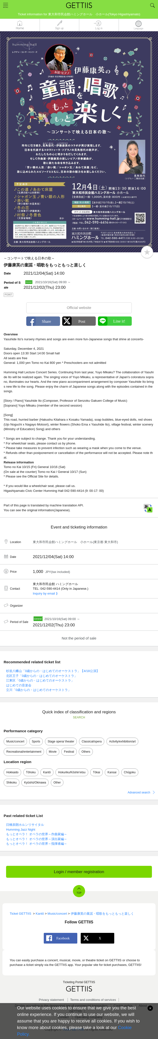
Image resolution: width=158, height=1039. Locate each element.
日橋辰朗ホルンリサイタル (25, 824)
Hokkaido (12, 772)
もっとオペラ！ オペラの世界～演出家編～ (36, 839)
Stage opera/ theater (61, 741)
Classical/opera (92, 741)
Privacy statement (51, 1000)
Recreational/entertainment (23, 751)
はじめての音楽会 (18, 685)
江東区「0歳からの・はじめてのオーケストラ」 (40, 680)
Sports (36, 741)
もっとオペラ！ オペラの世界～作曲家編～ (36, 834)
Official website (79, 308)
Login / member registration (79, 871)
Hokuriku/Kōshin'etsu (71, 772)
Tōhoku (31, 772)
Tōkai (96, 772)
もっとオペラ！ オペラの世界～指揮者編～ (36, 843)
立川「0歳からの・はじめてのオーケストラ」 (38, 690)
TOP (79, 893)
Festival (69, 751)
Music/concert (15, 741)
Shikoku (11, 782)
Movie (53, 751)
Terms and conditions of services (93, 1000)
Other (57, 782)
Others (85, 751)
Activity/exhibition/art (122, 741)
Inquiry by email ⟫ (45, 593)
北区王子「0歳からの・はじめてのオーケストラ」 (41, 676)
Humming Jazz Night (20, 829)
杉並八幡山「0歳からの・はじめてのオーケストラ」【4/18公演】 (52, 671)
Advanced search (139, 792)
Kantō (47, 772)
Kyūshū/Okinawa (35, 782)
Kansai (111, 772)
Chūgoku (130, 772)
